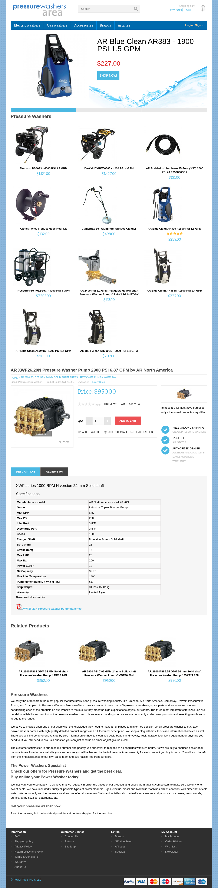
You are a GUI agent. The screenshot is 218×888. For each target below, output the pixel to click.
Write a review (130, 404)
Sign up (200, 25)
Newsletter (171, 851)
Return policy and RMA (28, 851)
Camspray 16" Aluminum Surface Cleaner (109, 228)
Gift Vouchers (123, 841)
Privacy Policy (23, 846)
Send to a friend (144, 432)
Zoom (66, 442)
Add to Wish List (92, 432)
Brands (105, 25)
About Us (20, 866)
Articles (124, 25)
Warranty (20, 861)
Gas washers (57, 25)
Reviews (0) (54, 471)
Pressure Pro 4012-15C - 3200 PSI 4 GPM (43, 290)
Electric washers (27, 25)
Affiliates (120, 846)
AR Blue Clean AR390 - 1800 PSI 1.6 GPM (174, 228)
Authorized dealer (186, 448)
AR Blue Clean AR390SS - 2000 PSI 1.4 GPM (109, 350)
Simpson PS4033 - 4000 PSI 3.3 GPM (43, 168)
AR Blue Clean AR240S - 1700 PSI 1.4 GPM (43, 350)
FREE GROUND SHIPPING (188, 427)
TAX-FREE (178, 438)
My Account (172, 836)
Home (14, 377)
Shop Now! (108, 75)
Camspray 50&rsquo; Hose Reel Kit (43, 228)
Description (25, 471)
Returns (70, 841)
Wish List (170, 846)
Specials (120, 851)
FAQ (17, 836)
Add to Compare (118, 432)
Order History (173, 841)
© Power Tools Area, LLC (26, 879)
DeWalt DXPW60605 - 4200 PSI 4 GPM (108, 168)
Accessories (83, 25)
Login (189, 25)
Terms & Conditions (26, 856)
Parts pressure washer (30, 382)
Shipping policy (23, 841)
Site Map (70, 846)
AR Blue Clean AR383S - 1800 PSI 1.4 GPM (174, 290)
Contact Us (71, 836)
